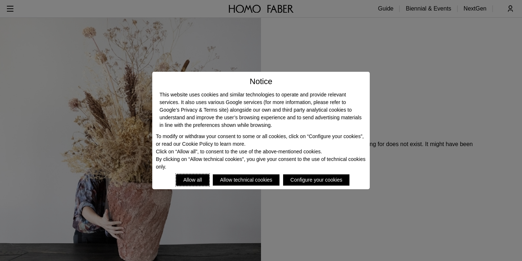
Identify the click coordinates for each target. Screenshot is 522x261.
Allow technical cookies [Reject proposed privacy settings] (246, 180)
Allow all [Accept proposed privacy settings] (192, 180)
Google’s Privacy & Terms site (193, 110)
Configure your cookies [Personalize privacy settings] (316, 180)
